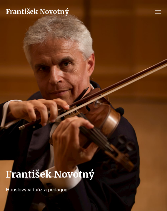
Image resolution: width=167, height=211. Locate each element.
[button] (158, 11)
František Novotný (37, 11)
